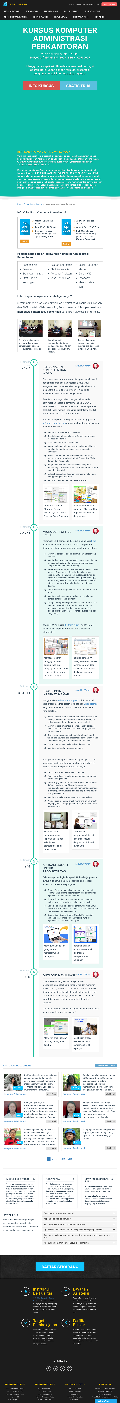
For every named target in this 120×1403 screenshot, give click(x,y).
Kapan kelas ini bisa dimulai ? (79, 1213)
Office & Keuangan (12, 11)
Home (19, 198)
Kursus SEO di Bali (105, 1388)
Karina (77, 1136)
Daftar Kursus (109, 4)
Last (70, 1152)
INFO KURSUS (41, 80)
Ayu (19, 1136)
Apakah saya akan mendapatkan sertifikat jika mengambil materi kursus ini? (79, 1230)
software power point (67, 694)
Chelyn (77, 1109)
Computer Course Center (21, 4)
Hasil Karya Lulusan (17, 1059)
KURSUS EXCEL (72, 619)
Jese (19, 1109)
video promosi (91, 698)
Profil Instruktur (75, 1385)
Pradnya (76, 1081)
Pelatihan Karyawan (45, 1393)
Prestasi (78, 4)
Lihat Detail (51, 1088)
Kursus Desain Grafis (15, 1385)
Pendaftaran (75, 1393)
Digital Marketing (93, 11)
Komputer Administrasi (14, 1088)
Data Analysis (33, 11)
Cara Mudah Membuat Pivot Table (105, 1391)
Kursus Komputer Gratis (45, 1391)
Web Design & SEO (15, 1393)
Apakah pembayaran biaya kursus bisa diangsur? (79, 1237)
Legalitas (71, 4)
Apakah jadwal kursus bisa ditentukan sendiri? (79, 1218)
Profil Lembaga (75, 1382)
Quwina (17, 1081)
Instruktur (82, 360)
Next (63, 1152)
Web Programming (45, 1382)
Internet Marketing (45, 1388)
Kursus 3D (15, 1391)
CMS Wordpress (45, 1385)
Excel (94, 535)
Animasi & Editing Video (15, 1388)
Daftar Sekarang (60, 1261)
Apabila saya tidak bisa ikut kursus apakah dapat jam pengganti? (79, 1223)
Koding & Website (72, 11)
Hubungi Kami (94, 4)
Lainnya (111, 11)
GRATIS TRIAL (78, 80)
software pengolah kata (54, 417)
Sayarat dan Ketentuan (74, 1391)
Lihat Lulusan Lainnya (106, 1060)
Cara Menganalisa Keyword (105, 1393)
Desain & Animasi (52, 11)
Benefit (85, 4)
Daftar (24, 235)
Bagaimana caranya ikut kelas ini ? (79, 1207)
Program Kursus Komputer (33, 198)
